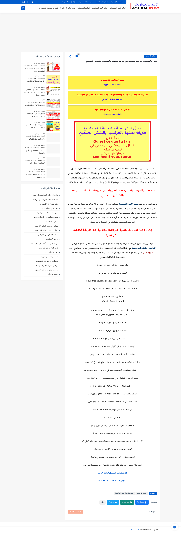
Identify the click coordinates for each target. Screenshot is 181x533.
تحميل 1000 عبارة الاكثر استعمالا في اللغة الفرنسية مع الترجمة (34, 174)
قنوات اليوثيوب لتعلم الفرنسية (46, 226)
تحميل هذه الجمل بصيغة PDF (112, 481)
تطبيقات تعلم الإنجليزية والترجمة (45, 195)
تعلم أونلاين (135, 529)
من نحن (73, 2)
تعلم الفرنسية (150, 56)
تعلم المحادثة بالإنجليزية (49, 204)
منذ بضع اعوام (38, 63)
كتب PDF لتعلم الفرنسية (48, 248)
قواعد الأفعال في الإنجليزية (47, 235)
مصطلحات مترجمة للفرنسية (47, 261)
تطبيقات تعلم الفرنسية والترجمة (45, 199)
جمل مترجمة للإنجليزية (49, 208)
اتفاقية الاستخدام (102, 2)
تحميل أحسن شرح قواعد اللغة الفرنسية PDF (35, 115)
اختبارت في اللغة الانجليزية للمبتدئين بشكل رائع (35, 162)
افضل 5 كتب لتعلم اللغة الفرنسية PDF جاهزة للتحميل (34, 104)
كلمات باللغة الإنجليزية (49, 257)
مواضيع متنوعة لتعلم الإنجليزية (46, 270)
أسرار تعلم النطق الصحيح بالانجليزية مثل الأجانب (35, 138)
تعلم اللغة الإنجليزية (117, 8)
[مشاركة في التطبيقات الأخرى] (102, 502)
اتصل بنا (65, 2)
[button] (142, 502)
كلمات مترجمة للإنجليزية (48, 8)
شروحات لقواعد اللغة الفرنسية (46, 217)
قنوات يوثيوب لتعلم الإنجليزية (46, 230)
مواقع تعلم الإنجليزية (50, 274)
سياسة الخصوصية (86, 2)
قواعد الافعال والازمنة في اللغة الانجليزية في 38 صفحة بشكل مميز (34, 92)
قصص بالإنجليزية (51, 221)
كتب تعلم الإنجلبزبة (67, 8)
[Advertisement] (90, 32)
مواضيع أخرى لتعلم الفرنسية (47, 265)
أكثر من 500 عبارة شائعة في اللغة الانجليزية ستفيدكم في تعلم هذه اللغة (34, 68)
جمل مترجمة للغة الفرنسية (124, 493)
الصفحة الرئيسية (117, 2)
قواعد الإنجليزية (83, 8)
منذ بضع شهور (38, 158)
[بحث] (23, 8)
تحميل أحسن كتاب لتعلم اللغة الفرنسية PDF (36, 126)
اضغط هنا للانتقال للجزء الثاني (112, 473)
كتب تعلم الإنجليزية (50, 252)
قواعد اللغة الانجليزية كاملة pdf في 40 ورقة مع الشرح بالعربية (35, 150)
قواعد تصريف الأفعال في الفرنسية (44, 243)
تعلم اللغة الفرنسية (100, 8)
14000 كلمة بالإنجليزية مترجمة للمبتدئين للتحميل (35, 80)
